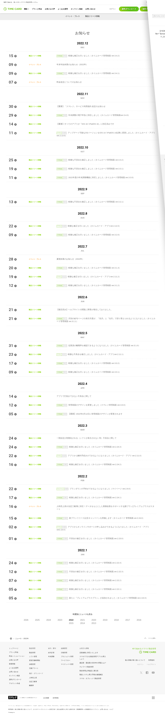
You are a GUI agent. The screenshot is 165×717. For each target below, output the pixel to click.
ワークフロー (65, 660)
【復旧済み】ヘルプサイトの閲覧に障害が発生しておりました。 (85, 309)
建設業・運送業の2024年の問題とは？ (93, 663)
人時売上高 (33, 678)
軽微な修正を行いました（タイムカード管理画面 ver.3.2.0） (89, 235)
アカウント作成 (14, 683)
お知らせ (82, 33)
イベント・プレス (72, 16)
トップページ (13, 648)
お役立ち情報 (84, 648)
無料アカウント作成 (150, 9)
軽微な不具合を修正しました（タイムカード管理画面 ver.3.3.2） (91, 160)
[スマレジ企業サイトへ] (13, 697)
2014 (82, 623)
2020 (94, 620)
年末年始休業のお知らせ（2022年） (72, 64)
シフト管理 (33, 656)
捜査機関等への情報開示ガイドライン (87, 709)
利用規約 (151, 660)
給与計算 (51, 653)
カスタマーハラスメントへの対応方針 (44, 709)
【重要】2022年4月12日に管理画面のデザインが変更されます (89, 414)
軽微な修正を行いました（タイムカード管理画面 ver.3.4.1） (89, 73)
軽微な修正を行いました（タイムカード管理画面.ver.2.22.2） (90, 580)
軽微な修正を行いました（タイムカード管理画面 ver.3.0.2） (89, 363)
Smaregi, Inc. (12, 712)
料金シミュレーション (16, 656)
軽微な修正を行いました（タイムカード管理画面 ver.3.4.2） (89, 56)
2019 (105, 620)
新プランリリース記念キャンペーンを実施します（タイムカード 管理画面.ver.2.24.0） (100, 518)
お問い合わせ (13, 672)
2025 (37, 620)
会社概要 (46, 698)
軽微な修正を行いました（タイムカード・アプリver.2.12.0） (89, 226)
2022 (71, 620)
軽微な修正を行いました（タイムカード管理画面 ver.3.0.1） (89, 372)
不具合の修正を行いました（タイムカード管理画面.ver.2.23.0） (91, 538)
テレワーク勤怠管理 (86, 667)
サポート (149, 2)
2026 (26, 620)
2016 (139, 620)
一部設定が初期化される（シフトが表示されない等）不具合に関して (87, 438)
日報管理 (64, 653)
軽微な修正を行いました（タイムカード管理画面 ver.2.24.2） (90, 464)
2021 (82, 620)
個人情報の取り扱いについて (135, 660)
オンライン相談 (14, 676)
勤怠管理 (32, 653)
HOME (11, 638)
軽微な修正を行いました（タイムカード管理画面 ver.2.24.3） (90, 447)
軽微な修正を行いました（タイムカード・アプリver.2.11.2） (89, 276)
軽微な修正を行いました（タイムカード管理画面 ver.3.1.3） (89, 268)
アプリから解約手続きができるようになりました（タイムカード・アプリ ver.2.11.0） (100, 455)
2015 (71, 623)
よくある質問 (13, 668)
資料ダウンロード (129, 9)
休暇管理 (32, 664)
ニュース (18, 638)
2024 (48, 620)
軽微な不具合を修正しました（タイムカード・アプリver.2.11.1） (91, 354)
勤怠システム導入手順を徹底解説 (91, 675)
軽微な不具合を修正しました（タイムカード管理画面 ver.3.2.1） (91, 202)
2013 (94, 623)
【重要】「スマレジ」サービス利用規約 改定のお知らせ (81, 106)
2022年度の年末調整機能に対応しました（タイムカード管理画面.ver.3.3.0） (96, 177)
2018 (116, 620)
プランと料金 (13, 652)
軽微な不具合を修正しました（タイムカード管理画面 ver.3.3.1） (91, 169)
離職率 (31, 685)
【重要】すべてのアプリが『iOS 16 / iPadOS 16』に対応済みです (85, 124)
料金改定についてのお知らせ (69, 82)
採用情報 (56, 698)
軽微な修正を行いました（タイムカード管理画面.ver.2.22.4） (90, 563)
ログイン (140, 664)
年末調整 (51, 656)
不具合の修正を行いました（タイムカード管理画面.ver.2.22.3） (91, 571)
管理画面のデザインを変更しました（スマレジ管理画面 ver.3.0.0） (92, 405)
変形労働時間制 (34, 660)
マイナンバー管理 (67, 664)
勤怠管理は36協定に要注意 (89, 671)
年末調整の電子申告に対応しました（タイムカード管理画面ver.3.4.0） (93, 115)
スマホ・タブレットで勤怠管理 (90, 678)
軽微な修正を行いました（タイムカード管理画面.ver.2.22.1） (90, 589)
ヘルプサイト (151, 664)
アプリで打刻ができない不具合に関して (74, 396)
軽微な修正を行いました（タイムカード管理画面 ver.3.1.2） (89, 285)
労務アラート (33, 668)
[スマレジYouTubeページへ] (153, 672)
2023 (60, 620)
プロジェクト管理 (67, 656)
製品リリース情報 (92, 16)
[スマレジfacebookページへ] (147, 672)
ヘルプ (157, 2)
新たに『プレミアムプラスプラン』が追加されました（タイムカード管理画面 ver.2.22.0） (102, 598)
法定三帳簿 (33, 681)
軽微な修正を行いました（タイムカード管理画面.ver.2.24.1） (90, 497)
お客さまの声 (13, 660)
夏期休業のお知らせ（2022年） (70, 259)
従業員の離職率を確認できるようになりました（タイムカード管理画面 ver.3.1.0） (98, 345)
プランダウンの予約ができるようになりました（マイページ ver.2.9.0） (94, 489)
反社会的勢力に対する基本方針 (66, 709)
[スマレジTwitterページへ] (141, 672)
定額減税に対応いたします (89, 653)
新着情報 (12, 664)
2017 (127, 620)
